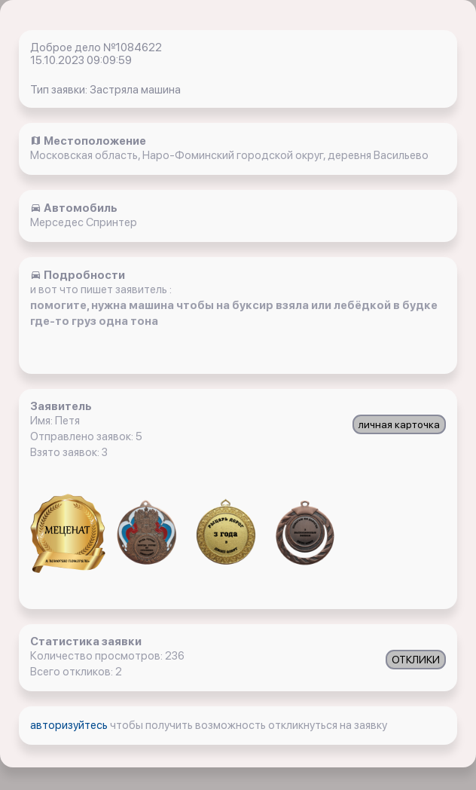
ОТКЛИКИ (416, 660)
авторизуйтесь (70, 725)
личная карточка (399, 424)
